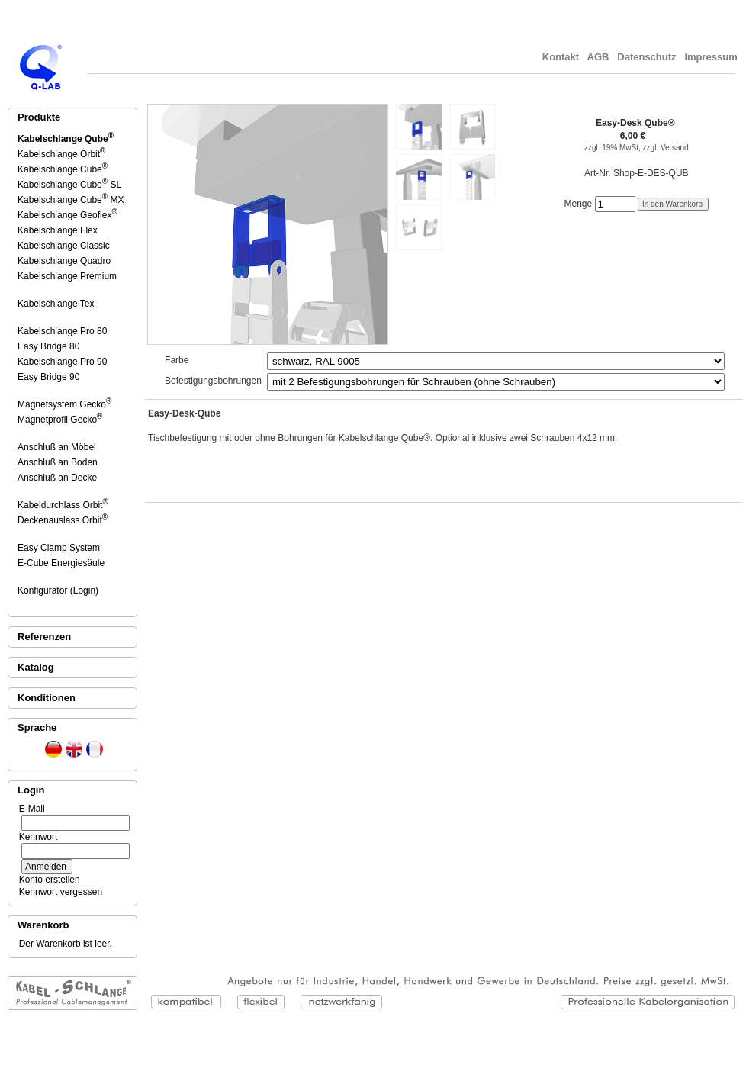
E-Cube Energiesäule (62, 563)
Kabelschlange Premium (68, 276)
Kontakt (560, 57)
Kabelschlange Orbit (61, 154)
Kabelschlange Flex (59, 230)
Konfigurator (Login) (59, 590)
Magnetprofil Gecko (60, 419)
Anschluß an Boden (59, 462)
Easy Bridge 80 (50, 346)
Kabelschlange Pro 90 (63, 361)
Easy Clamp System (60, 547)
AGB (598, 57)
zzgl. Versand (666, 147)
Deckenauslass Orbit (63, 520)
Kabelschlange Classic (65, 245)
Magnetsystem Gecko (64, 404)
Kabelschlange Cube (63, 169)
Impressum (712, 57)
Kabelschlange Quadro (65, 261)
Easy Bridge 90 (50, 377)
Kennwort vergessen (58, 891)
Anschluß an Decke (58, 477)
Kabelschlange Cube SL (69, 184)
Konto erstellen (47, 879)
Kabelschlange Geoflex (67, 215)
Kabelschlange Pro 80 (63, 331)
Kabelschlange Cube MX (71, 200)
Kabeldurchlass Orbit (63, 505)
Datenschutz (647, 57)
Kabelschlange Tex (57, 303)
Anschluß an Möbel (58, 447)
